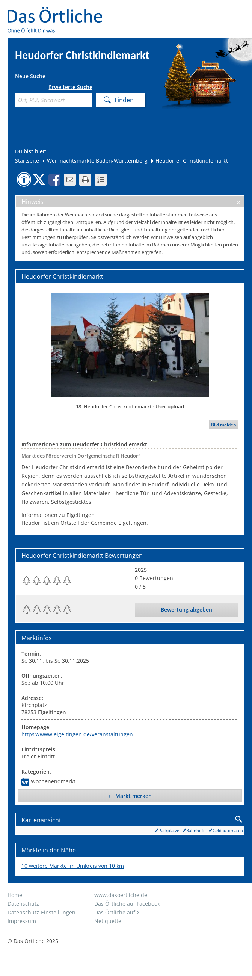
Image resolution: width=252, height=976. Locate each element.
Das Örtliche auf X (117, 912)
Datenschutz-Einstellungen (41, 912)
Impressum (22, 921)
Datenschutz (23, 903)
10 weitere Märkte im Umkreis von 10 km (72, 865)
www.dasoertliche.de (120, 895)
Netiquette (107, 921)
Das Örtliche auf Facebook (127, 903)
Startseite (27, 160)
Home (15, 895)
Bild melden (223, 425)
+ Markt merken (130, 795)
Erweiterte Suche (70, 87)
